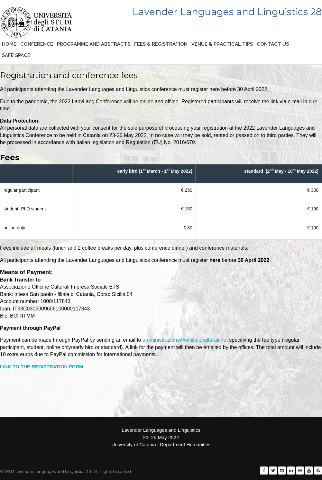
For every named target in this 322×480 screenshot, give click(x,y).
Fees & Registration (161, 44)
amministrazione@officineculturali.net (185, 340)
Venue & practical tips (222, 44)
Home (9, 44)
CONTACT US (273, 44)
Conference (36, 44)
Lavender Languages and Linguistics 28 (227, 12)
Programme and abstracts (93, 44)
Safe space (16, 55)
